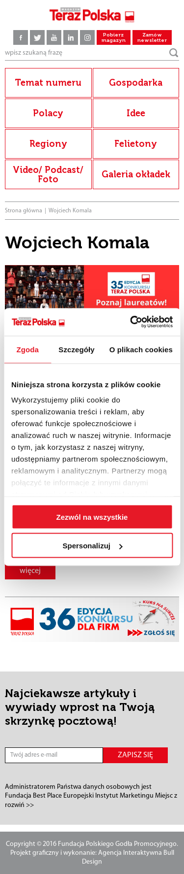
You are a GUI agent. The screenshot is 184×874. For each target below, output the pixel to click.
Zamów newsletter (152, 37)
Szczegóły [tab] (76, 349)
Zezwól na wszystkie (92, 516)
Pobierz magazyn (114, 37)
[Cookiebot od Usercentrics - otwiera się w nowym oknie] (131, 322)
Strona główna (23, 211)
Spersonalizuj (92, 545)
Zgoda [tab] (27, 349)
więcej (30, 571)
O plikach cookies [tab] (141, 349)
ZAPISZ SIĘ (135, 755)
